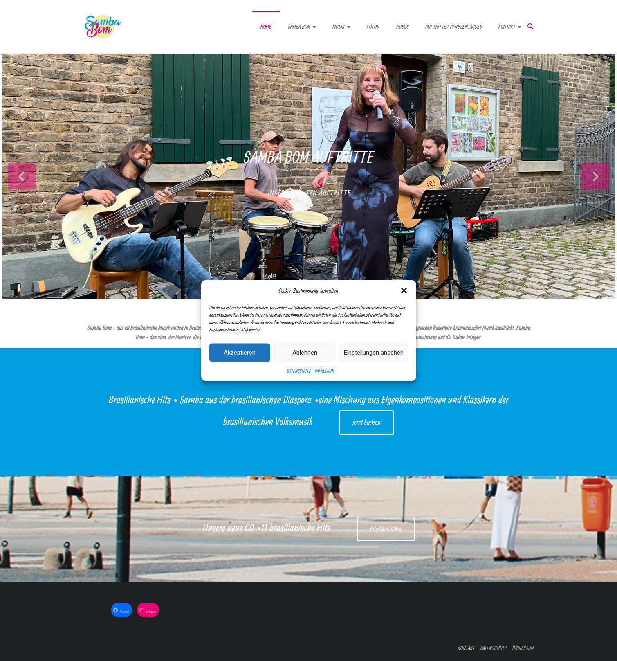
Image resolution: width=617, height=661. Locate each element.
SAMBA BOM (299, 26)
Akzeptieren (240, 353)
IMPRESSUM (324, 372)
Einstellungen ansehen (374, 353)
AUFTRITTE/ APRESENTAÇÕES (453, 26)
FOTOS (373, 26)
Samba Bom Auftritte (308, 156)
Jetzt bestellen (386, 528)
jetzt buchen (366, 422)
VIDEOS (402, 26)
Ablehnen (304, 353)
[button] (404, 292)
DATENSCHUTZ (299, 372)
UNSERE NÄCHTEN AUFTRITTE (308, 192)
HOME (265, 26)
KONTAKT (507, 26)
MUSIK (338, 26)
